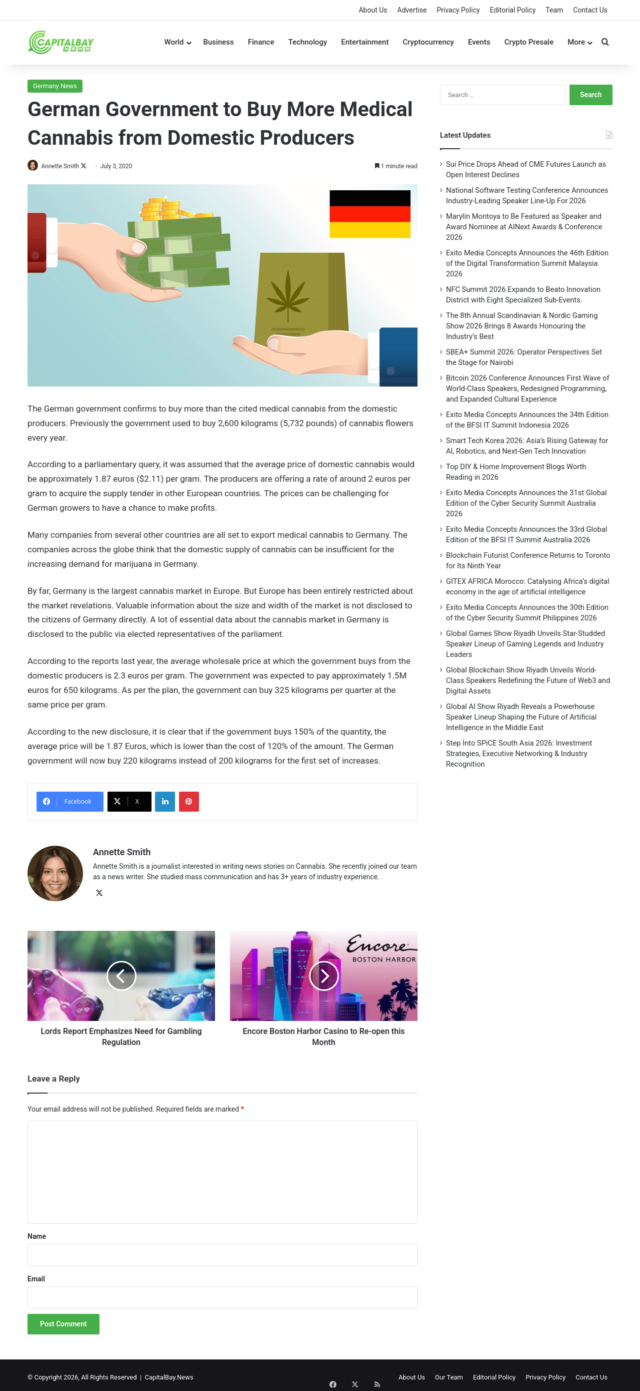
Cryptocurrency (428, 42)
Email (36, 1274)
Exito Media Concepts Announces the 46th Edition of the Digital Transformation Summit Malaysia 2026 (527, 263)
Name (37, 1232)
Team (554, 10)
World (174, 42)
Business (219, 42)
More (576, 42)
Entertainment (364, 42)
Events (479, 42)
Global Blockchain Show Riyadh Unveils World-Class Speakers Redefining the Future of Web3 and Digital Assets (528, 680)
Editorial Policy (513, 10)
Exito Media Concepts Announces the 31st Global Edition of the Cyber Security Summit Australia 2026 (526, 503)
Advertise (412, 10)
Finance (261, 42)
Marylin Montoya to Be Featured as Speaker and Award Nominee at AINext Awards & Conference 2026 (524, 227)
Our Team (449, 1372)
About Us (372, 10)
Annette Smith (65, 166)
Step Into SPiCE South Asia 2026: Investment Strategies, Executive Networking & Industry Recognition (519, 754)
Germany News (55, 86)
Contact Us (590, 10)
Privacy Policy (458, 10)
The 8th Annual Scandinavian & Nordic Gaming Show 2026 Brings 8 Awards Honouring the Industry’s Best (522, 326)
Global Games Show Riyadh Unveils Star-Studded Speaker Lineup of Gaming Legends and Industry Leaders (525, 644)
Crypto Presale (529, 42)
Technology (307, 42)
